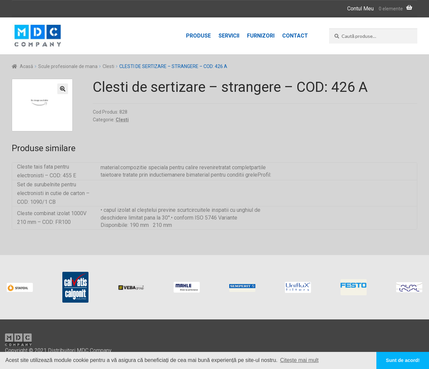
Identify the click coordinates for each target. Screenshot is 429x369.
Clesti (108, 66)
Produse (198, 36)
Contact (295, 36)
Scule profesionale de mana (68, 66)
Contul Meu (360, 8)
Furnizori (260, 36)
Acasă (26, 66)
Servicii (229, 36)
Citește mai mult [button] (299, 360)
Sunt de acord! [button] (403, 360)
